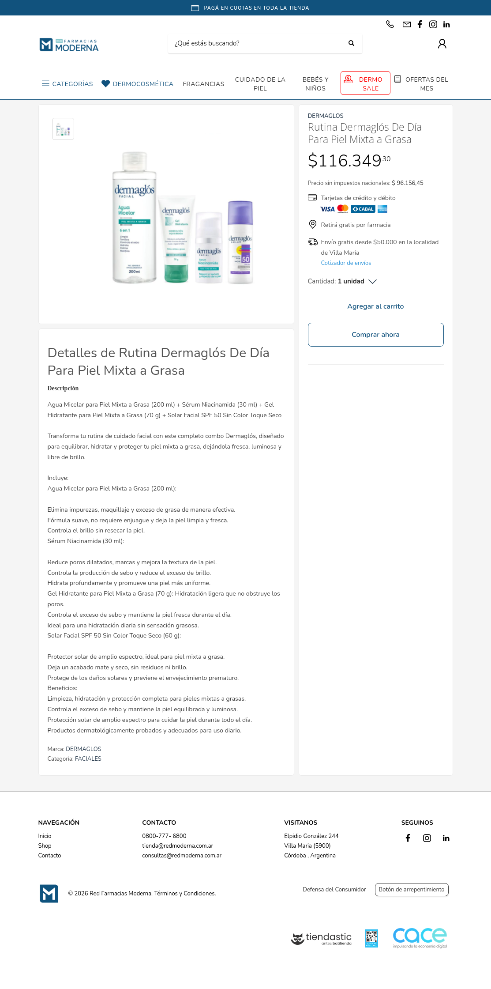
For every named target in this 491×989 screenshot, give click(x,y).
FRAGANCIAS (203, 84)
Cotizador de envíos (346, 263)
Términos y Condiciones (184, 894)
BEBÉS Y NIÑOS (316, 84)
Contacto (49, 856)
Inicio (45, 836)
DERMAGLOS (83, 749)
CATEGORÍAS (72, 84)
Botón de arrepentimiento (412, 890)
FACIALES (88, 759)
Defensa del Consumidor (334, 890)
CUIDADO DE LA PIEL (260, 84)
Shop (45, 846)
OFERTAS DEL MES (426, 84)
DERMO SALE (370, 84)
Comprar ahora (376, 335)
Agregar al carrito (375, 306)
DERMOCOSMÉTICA (143, 84)
